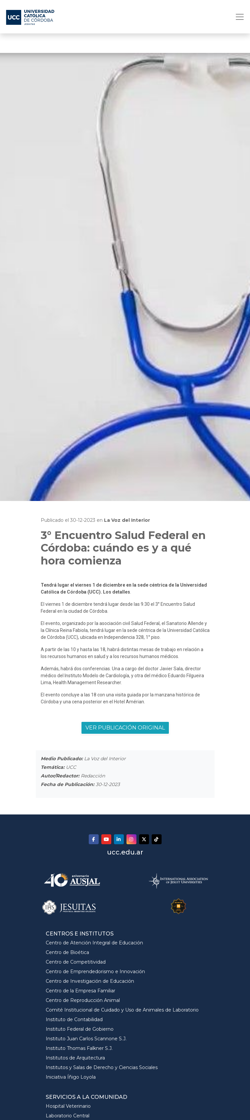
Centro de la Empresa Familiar (80, 991)
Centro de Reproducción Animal (83, 1000)
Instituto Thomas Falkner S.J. (79, 1048)
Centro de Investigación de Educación (90, 981)
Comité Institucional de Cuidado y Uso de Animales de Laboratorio (122, 1010)
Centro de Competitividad (76, 962)
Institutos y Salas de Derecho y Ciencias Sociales (102, 1067)
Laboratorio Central (67, 1116)
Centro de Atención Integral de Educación (94, 943)
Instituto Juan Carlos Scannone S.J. (86, 1039)
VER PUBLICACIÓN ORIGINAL (125, 728)
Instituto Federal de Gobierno (80, 1029)
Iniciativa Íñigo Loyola (71, 1077)
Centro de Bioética (67, 952)
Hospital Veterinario (68, 1106)
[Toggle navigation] (238, 17)
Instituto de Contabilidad (74, 1019)
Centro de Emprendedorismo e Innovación (95, 972)
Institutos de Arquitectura (75, 1058)
